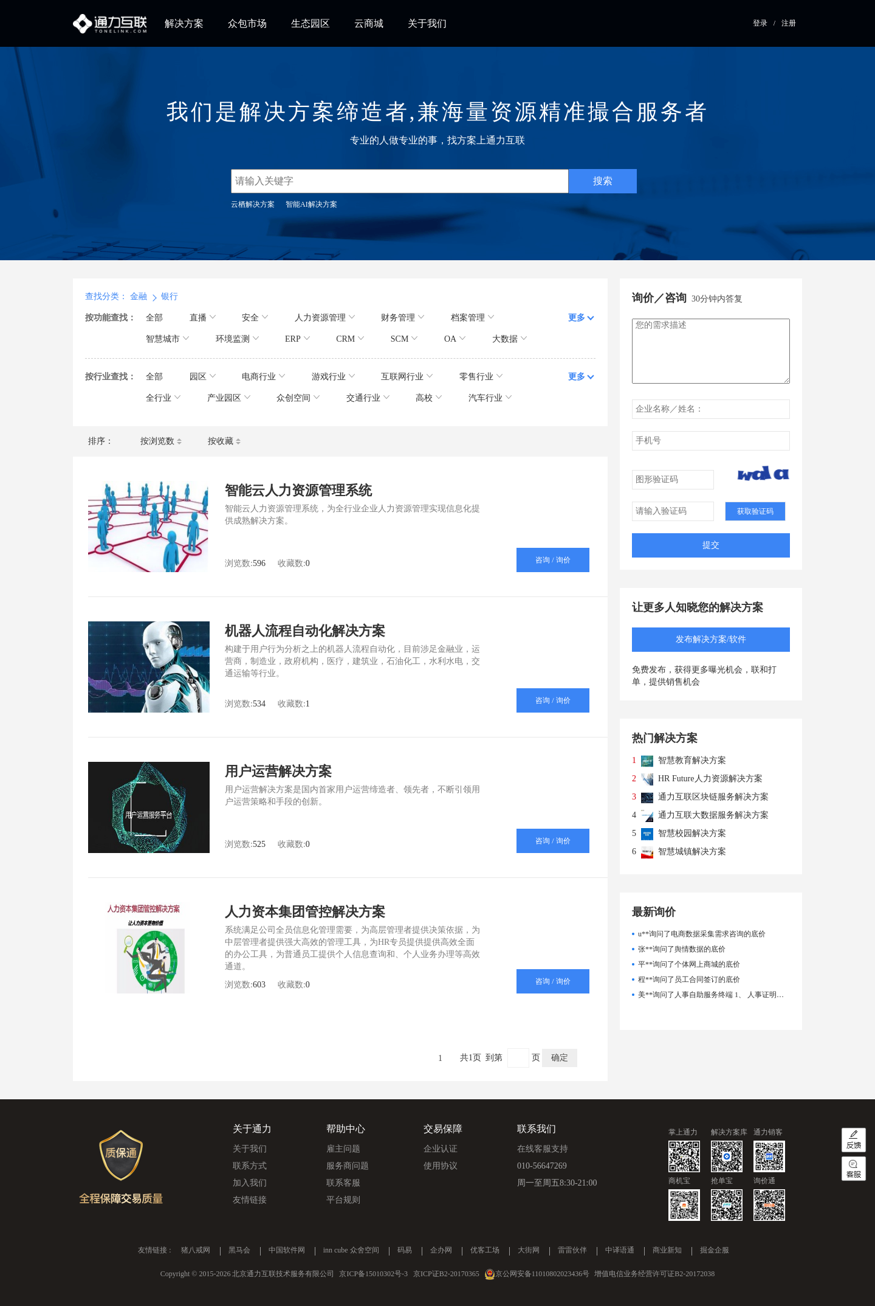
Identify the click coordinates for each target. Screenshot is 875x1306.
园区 (203, 376)
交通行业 (367, 398)
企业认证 (441, 1148)
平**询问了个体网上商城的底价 (689, 964)
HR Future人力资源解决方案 (710, 778)
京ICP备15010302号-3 (373, 1274)
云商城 (368, 23)
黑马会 (239, 1250)
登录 (760, 23)
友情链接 (250, 1199)
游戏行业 (333, 376)
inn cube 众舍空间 (351, 1250)
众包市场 (247, 23)
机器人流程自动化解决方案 (305, 630)
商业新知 (667, 1250)
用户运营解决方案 (278, 771)
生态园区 (310, 23)
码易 (404, 1250)
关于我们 (427, 23)
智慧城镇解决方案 (692, 851)
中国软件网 (287, 1250)
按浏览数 (161, 441)
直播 (203, 317)
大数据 (509, 339)
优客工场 (484, 1250)
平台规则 (343, 1199)
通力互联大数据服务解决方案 (713, 815)
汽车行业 (490, 398)
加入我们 (250, 1182)
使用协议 (441, 1165)
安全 (255, 317)
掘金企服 (714, 1250)
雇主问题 (343, 1148)
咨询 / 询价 (552, 560)
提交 (710, 545)
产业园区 (228, 398)
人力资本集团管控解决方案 (305, 911)
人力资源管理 (325, 317)
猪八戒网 (195, 1250)
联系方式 (250, 1165)
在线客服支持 (542, 1148)
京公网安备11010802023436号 (542, 1274)
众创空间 (298, 398)
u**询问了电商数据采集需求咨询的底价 (702, 934)
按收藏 (224, 441)
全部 (154, 317)
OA (454, 339)
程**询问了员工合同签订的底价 (689, 979)
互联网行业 (407, 376)
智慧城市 (167, 339)
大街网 (529, 1250)
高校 (429, 398)
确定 (559, 1057)
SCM (404, 339)
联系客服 (343, 1182)
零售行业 (481, 376)
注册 (788, 23)
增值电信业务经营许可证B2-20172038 (654, 1274)
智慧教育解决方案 (692, 760)
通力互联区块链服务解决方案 (713, 796)
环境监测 (237, 339)
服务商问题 (347, 1165)
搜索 (602, 181)
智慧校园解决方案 (692, 833)
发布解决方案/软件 (711, 639)
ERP (297, 339)
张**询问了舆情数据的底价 (682, 949)
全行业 (163, 398)
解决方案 (184, 23)
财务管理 (402, 317)
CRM (350, 339)
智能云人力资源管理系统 (298, 490)
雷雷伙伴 (572, 1250)
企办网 (441, 1250)
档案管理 (472, 317)
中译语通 (619, 1250)
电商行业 (263, 376)
